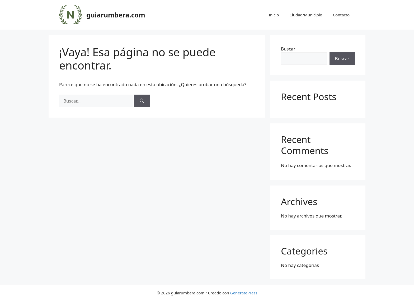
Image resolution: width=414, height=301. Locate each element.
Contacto (341, 14)
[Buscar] (142, 101)
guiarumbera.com (115, 14)
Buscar (288, 49)
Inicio (274, 14)
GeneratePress (243, 292)
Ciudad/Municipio (305, 14)
